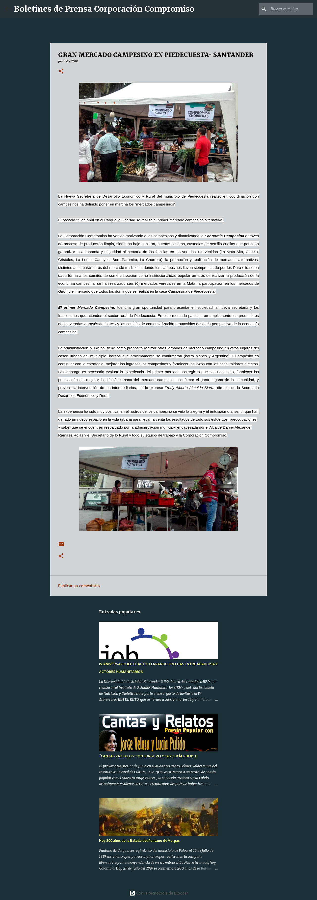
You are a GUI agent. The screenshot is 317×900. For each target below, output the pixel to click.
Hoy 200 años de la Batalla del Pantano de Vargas (139, 841)
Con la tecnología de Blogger (158, 893)
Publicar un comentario (79, 586)
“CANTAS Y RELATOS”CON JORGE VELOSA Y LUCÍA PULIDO (147, 756)
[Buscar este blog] (287, 9)
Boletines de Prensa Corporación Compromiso (104, 9)
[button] (61, 71)
